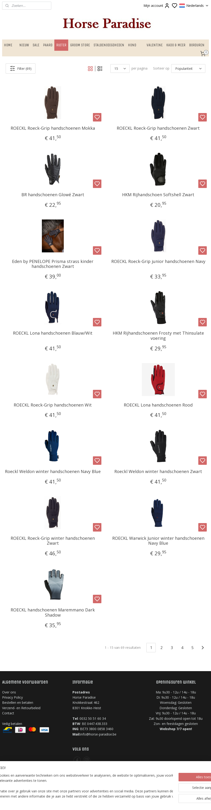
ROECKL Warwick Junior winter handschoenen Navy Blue (158, 541)
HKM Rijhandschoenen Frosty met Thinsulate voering (158, 336)
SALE (36, 45)
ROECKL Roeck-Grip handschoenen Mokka (53, 128)
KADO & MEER (175, 45)
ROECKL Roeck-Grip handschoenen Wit (53, 405)
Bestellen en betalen (17, 702)
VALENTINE (155, 45)
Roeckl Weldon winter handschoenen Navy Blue (53, 471)
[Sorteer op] (188, 68)
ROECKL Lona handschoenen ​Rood (158, 405)
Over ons (9, 692)
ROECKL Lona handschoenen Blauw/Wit (52, 333)
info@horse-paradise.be (98, 734)
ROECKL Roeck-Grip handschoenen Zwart (158, 128)
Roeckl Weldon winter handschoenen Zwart (158, 471)
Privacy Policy (12, 697)
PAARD (47, 45)
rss (132, 801)
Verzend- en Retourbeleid (21, 708)
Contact (8, 713)
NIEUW (24, 45)
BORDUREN (196, 45)
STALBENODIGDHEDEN (109, 45)
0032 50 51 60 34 (93, 718)
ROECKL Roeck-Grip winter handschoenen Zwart (53, 541)
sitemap (122, 801)
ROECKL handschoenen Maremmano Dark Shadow (53, 612)
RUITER (61, 45)
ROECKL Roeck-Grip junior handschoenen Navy (158, 261)
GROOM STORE (80, 45)
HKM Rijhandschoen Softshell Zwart (158, 194)
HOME (8, 45)
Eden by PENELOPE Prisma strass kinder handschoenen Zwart (52, 264)
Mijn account (156, 5)
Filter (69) (21, 68)
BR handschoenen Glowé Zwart (52, 194)
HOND (132, 45)
